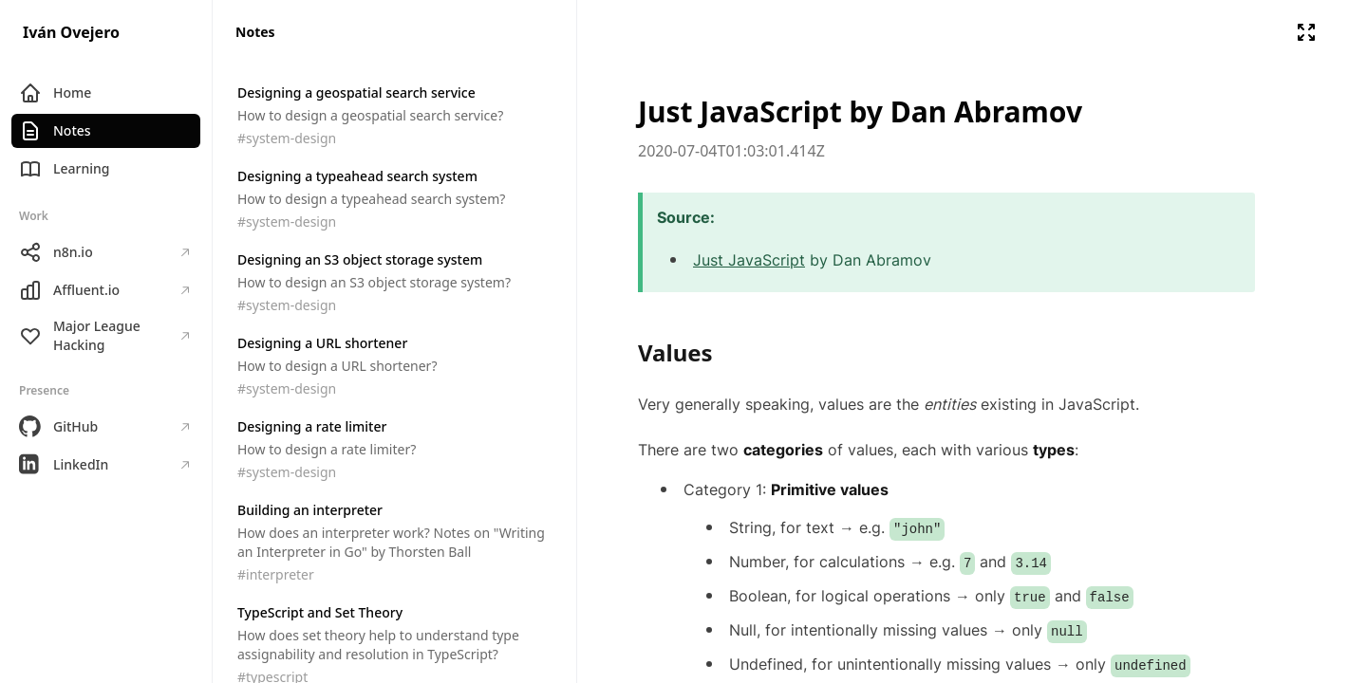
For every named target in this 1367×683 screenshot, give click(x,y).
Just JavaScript (749, 259)
